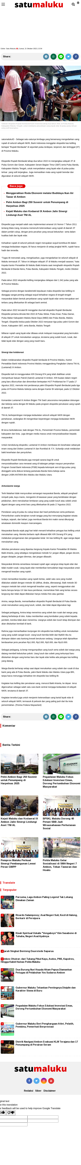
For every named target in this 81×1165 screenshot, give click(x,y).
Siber (38, 1090)
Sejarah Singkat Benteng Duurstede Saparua (27, 951)
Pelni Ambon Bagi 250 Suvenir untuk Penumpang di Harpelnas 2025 (19, 780)
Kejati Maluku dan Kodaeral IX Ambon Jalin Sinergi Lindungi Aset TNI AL (19, 822)
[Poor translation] (11, 1112)
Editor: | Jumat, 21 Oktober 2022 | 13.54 (21, 48)
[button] (78, 1)
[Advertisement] (40, 22)
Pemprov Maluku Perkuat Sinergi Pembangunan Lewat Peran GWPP (18, 863)
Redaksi (28, 1090)
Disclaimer (50, 1090)
